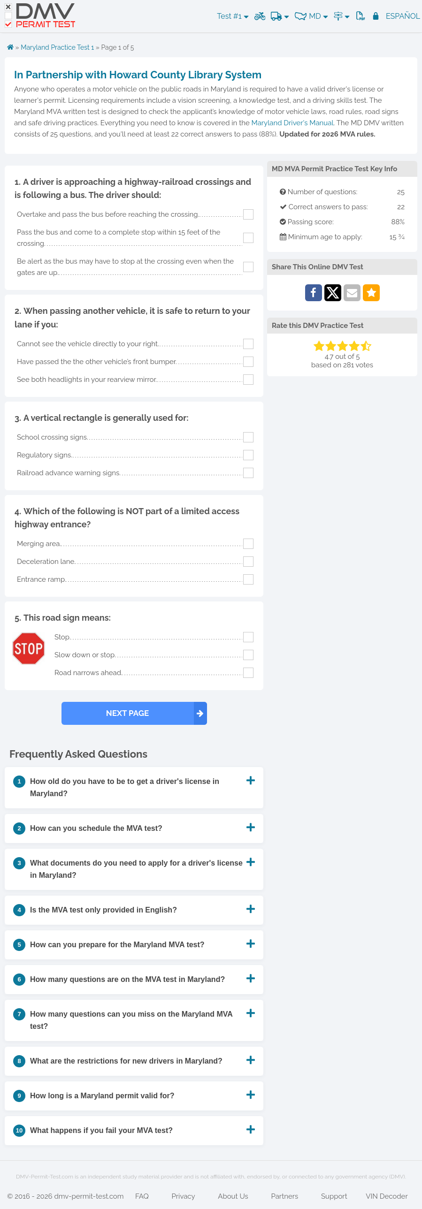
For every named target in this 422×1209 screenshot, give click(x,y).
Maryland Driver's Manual (293, 123)
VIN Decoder (386, 1196)
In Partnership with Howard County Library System (137, 74)
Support (334, 1196)
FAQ (142, 1196)
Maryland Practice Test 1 (57, 47)
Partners (284, 1196)
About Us (233, 1196)
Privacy (183, 1196)
